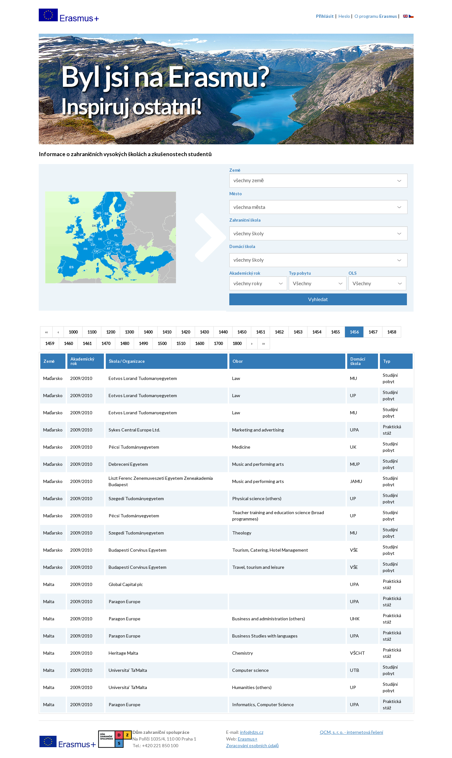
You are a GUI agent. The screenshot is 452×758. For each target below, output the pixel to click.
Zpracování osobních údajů (252, 745)
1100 (91, 331)
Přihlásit (325, 16)
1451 (260, 331)
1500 (162, 343)
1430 (204, 331)
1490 (143, 343)
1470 (105, 343)
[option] (226, 90)
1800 (237, 343)
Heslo (344, 16)
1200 (110, 331)
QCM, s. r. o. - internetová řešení (351, 732)
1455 (335, 331)
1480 (124, 343)
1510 (180, 343)
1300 (129, 331)
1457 (372, 331)
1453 (297, 331)
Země (234, 170)
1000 (73, 331)
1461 (87, 343)
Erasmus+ (248, 738)
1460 (68, 343)
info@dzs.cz (251, 732)
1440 (223, 331)
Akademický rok (244, 273)
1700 (218, 343)
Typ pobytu (300, 273)
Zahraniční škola (244, 220)
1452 (279, 331)
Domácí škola (242, 246)
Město (235, 193)
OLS (352, 273)
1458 (391, 331)
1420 (185, 331)
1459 (49, 343)
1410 (166, 331)
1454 (316, 331)
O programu (375, 16)
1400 (148, 331)
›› (263, 343)
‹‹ (46, 331)
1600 (199, 343)
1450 (241, 331)
